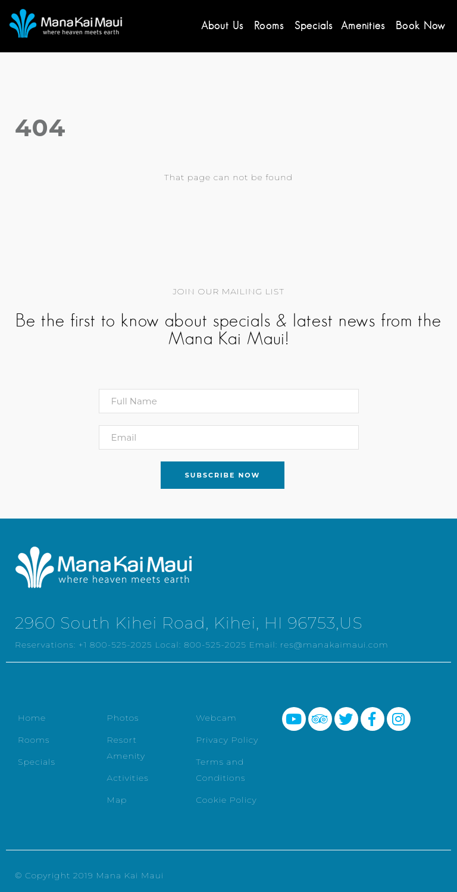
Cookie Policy (226, 799)
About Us (222, 26)
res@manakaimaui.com (334, 644)
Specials (314, 26)
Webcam (216, 717)
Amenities (363, 26)
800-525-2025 (215, 644)
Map (117, 799)
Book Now (420, 26)
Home (32, 717)
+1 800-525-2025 (115, 644)
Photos (123, 717)
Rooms (269, 26)
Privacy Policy (227, 739)
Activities (128, 777)
